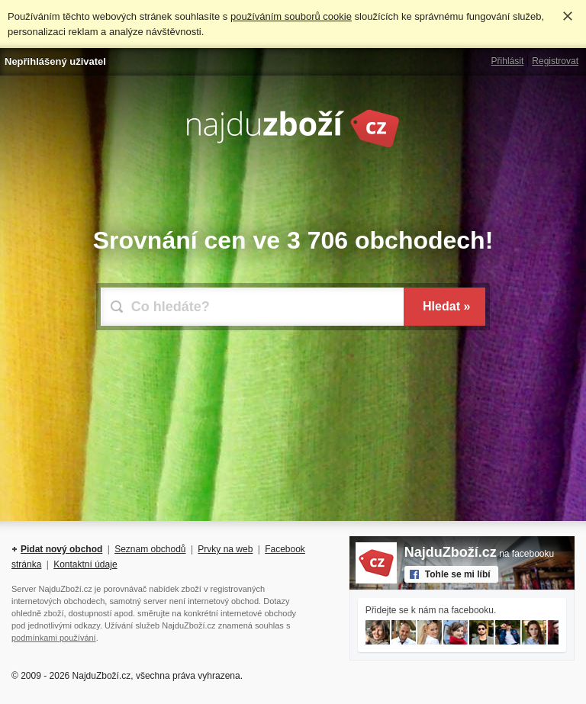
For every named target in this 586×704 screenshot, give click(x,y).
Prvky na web (225, 549)
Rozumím (568, 16)
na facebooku (479, 553)
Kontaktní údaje (85, 564)
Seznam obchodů (149, 549)
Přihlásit (507, 61)
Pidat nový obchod (61, 549)
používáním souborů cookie (291, 16)
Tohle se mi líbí (458, 574)
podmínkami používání (53, 637)
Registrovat (555, 61)
